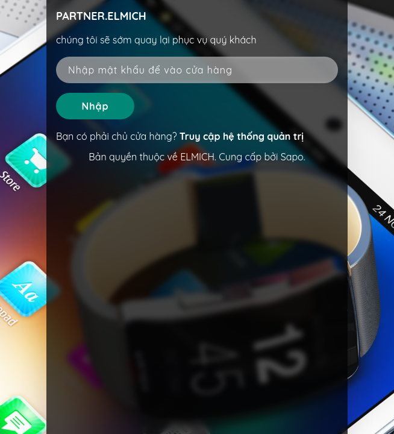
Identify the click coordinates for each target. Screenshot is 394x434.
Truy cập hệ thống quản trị (242, 136)
